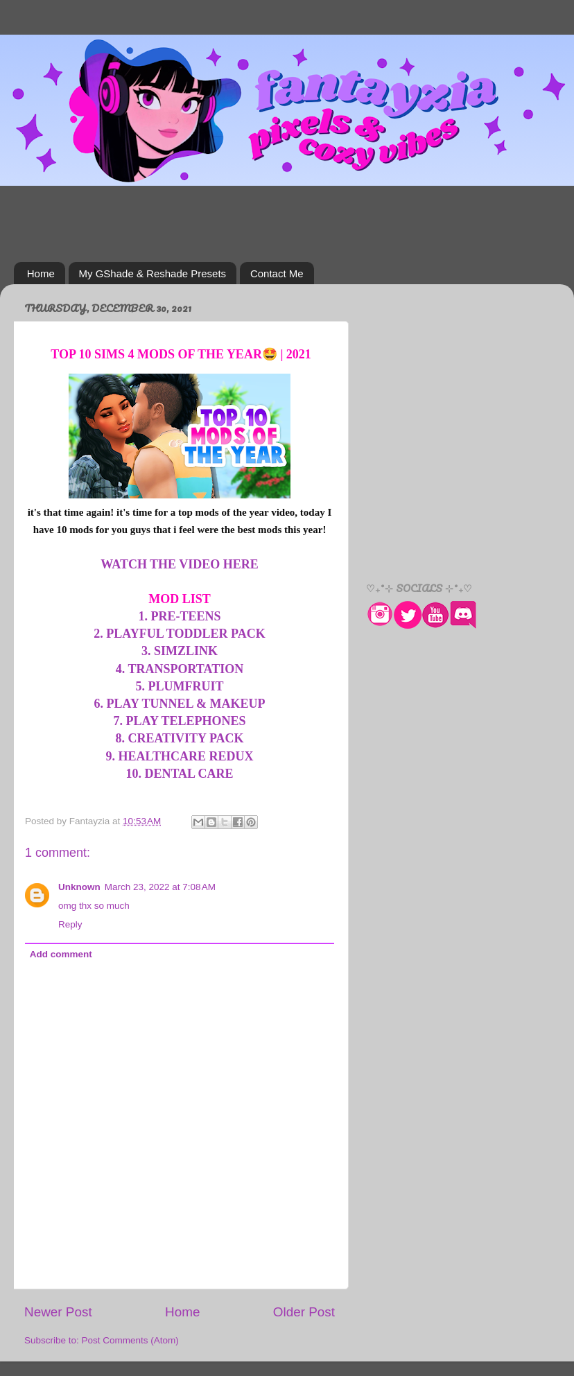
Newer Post (58, 1312)
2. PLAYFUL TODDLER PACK (179, 634)
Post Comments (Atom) (130, 1340)
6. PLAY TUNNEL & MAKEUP (180, 704)
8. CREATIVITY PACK (179, 738)
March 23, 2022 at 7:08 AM (160, 887)
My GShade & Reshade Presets (153, 273)
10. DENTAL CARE (179, 774)
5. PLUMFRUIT (180, 686)
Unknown (79, 887)
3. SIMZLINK (179, 651)
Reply (70, 924)
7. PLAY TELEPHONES (180, 721)
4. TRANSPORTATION (179, 669)
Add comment (61, 954)
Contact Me (277, 273)
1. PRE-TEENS (179, 616)
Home (41, 273)
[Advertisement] (287, 224)
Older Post (304, 1312)
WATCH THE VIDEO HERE (180, 564)
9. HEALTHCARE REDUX (180, 756)
